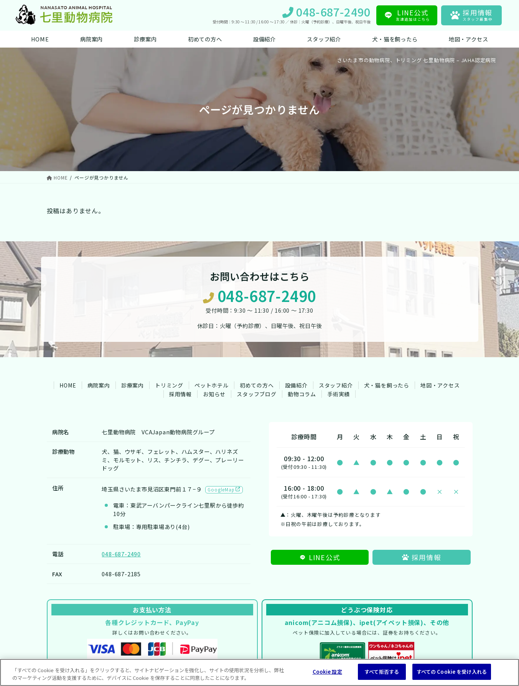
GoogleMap (224, 489)
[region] (259, 672)
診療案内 (132, 385)
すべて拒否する (381, 671)
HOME (67, 385)
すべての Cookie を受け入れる (452, 671)
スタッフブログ (257, 394)
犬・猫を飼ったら (386, 385)
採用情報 (180, 394)
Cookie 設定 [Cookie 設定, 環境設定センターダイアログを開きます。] (327, 671)
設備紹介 (296, 385)
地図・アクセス (440, 385)
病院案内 (98, 385)
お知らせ (214, 394)
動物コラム (302, 394)
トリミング (169, 385)
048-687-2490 (259, 295)
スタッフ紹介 (336, 385)
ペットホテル (211, 385)
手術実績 (338, 394)
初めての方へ (257, 385)
